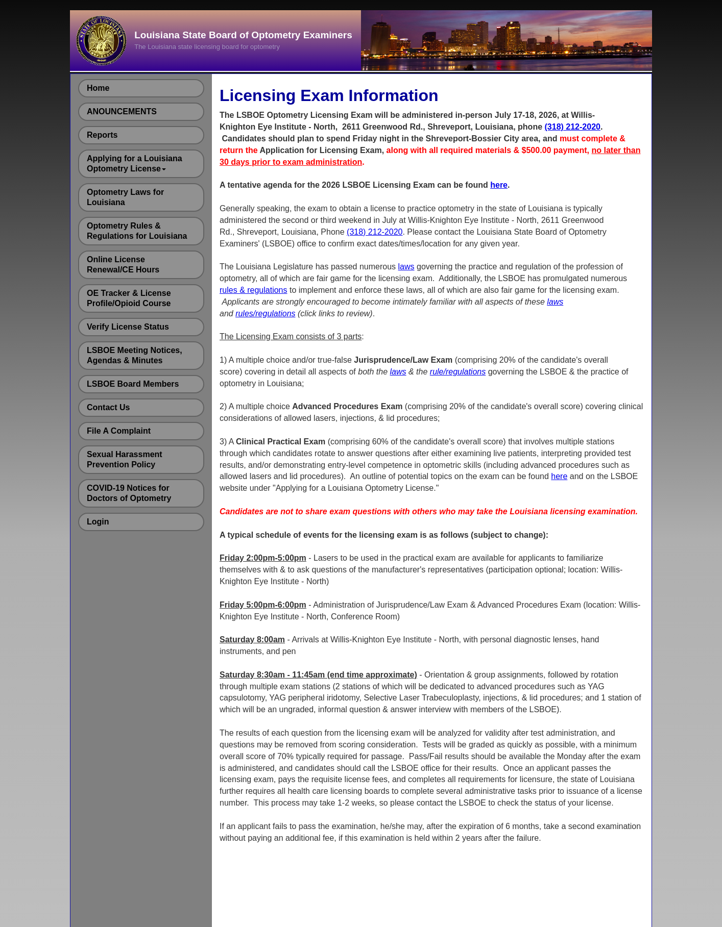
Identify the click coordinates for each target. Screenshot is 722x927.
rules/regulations (265, 313)
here (499, 185)
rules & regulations (253, 290)
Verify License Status (128, 326)
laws (406, 266)
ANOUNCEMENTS (122, 111)
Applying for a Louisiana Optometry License (134, 163)
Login (98, 521)
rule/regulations (458, 371)
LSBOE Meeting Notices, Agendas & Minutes (134, 355)
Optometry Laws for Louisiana (125, 197)
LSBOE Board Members (133, 384)
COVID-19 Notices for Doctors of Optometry (129, 493)
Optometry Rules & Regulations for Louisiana (137, 230)
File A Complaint (119, 431)
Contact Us (108, 407)
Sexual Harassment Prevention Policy (124, 459)
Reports (102, 135)
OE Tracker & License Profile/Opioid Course (129, 298)
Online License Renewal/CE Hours (123, 264)
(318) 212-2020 (572, 126)
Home (98, 88)
